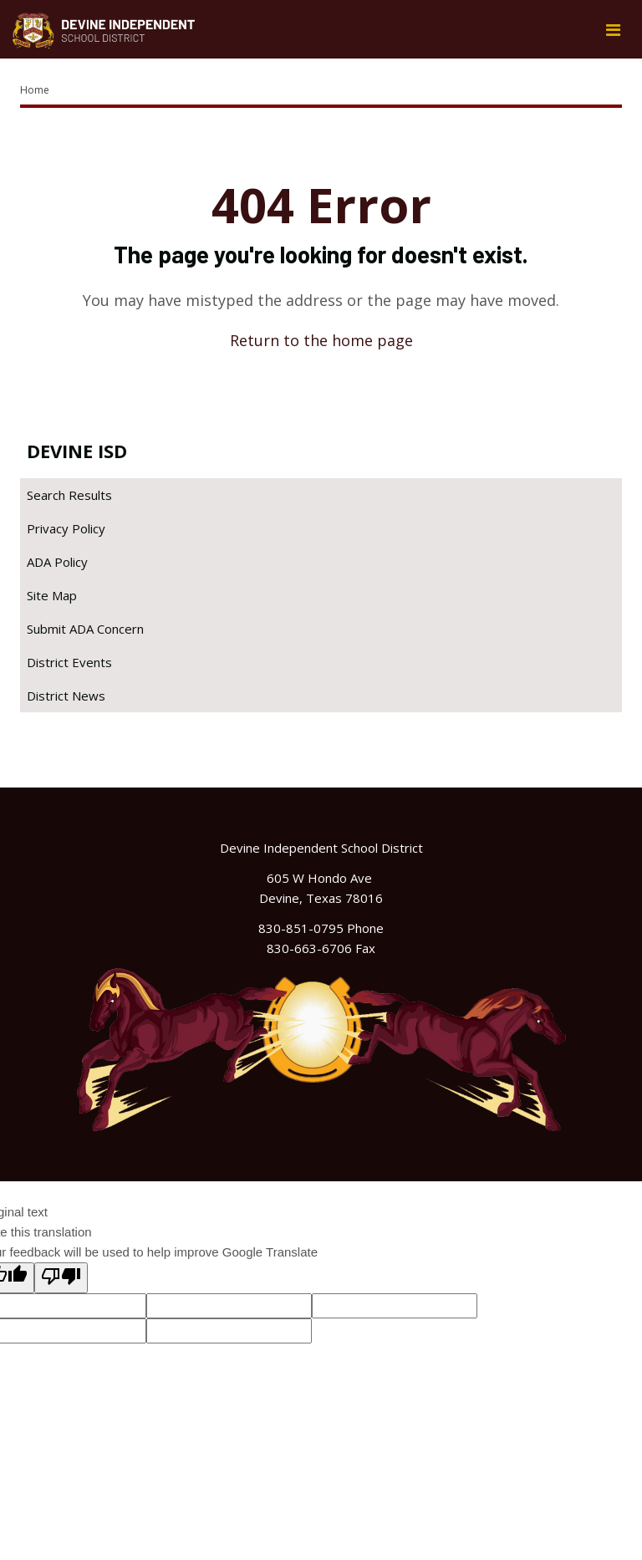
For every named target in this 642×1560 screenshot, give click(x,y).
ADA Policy (57, 561)
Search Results (69, 495)
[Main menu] (612, 29)
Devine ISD (77, 450)
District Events (69, 662)
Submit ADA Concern (85, 628)
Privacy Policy (66, 528)
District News (66, 695)
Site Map (52, 595)
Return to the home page (321, 340)
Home (34, 90)
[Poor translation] (61, 1277)
